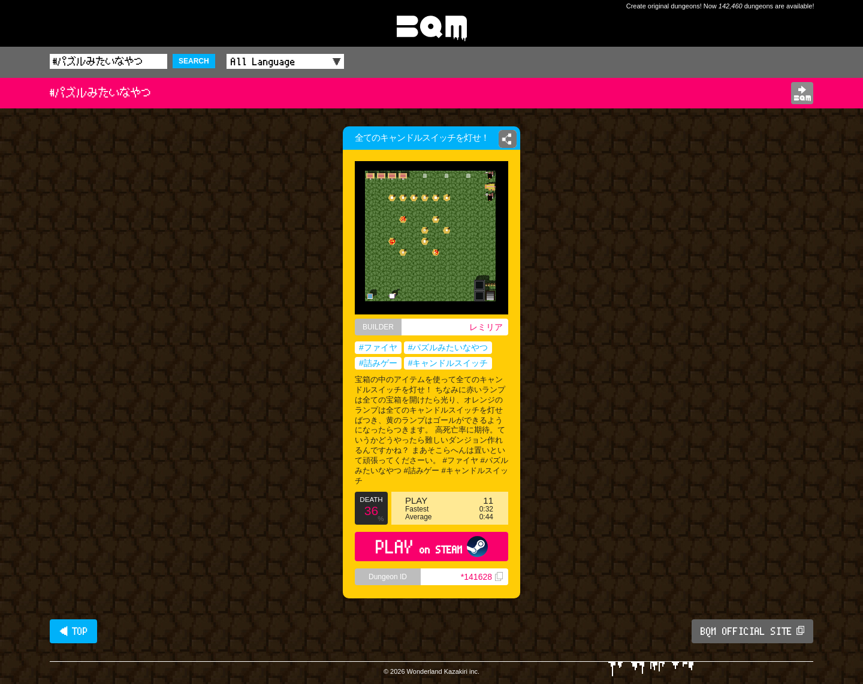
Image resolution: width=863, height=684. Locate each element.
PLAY (432, 546)
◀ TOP (73, 631)
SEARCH (194, 61)
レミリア (486, 327)
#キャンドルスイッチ (448, 363)
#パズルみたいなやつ (448, 347)
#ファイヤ (378, 347)
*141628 (482, 577)
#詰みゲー (378, 363)
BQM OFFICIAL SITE (752, 631)
